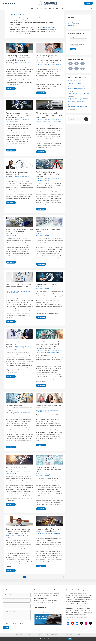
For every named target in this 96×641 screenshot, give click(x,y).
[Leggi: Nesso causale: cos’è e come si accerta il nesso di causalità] (49, 521)
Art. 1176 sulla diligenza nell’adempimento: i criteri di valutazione (48, 174)
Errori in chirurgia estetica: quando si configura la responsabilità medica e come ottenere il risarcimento (48, 59)
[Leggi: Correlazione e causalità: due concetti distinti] (19, 164)
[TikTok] (15, 3)
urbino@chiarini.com (40, 604)
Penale (8, 537)
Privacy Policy (63, 639)
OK (70, 639)
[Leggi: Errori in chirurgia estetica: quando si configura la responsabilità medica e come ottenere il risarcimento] (49, 48)
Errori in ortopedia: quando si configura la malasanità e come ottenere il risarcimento (19, 58)
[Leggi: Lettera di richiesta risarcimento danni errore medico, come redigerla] (19, 276)
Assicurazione (40, 121)
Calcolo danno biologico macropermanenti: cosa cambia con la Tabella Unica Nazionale (78, 82)
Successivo (58, 577)
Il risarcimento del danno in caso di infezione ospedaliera (19, 230)
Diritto (70, 22)
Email (72, 37)
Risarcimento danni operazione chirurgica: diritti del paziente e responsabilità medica (19, 115)
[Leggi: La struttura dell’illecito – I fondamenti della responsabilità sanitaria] (49, 459)
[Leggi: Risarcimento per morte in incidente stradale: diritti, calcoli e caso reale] (49, 105)
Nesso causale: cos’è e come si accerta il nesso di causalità (48, 530)
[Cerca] (86, 119)
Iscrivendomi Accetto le (77, 45)
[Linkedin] (3, 3)
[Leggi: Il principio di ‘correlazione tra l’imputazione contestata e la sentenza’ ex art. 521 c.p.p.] (19, 521)
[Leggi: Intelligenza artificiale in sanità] (49, 276)
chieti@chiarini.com (49, 612)
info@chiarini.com (70, 620)
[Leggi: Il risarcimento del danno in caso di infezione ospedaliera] (19, 221)
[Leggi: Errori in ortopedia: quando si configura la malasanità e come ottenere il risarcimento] (19, 48)
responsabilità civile (48, 27)
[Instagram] (12, 3)
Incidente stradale (11, 348)
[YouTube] (6, 3)
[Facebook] (8, 3)
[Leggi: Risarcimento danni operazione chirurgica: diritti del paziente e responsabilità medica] (19, 105)
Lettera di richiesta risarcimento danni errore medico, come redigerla (19, 287)
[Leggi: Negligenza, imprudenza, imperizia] (19, 459)
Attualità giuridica (41, 352)
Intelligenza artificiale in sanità (48, 285)
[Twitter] (10, 3)
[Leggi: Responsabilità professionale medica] (49, 221)
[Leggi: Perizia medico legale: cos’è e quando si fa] (19, 334)
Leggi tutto (11, 89)
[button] (88, 3)
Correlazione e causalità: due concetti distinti (17, 173)
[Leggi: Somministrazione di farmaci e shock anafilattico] (49, 398)
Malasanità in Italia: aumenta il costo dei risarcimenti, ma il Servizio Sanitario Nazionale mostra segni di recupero (48, 345)
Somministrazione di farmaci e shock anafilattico (48, 407)
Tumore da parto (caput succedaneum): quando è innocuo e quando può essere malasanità (77, 106)
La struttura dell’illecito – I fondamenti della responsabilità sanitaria (49, 469)
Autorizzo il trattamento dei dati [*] (15, 623)
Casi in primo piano (49, 121)
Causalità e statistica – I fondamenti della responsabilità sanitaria (19, 408)
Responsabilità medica (12, 64)
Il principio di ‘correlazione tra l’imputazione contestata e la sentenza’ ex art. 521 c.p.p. (18, 531)
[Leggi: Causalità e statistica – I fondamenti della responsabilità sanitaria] (19, 398)
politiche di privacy (75, 45)
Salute (70, 25)
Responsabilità (26, 62)
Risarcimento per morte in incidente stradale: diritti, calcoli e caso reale (49, 115)
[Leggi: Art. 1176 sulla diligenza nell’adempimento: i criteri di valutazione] (49, 164)
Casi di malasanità (73, 20)
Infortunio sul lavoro (21, 348)
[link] (91, 8)
